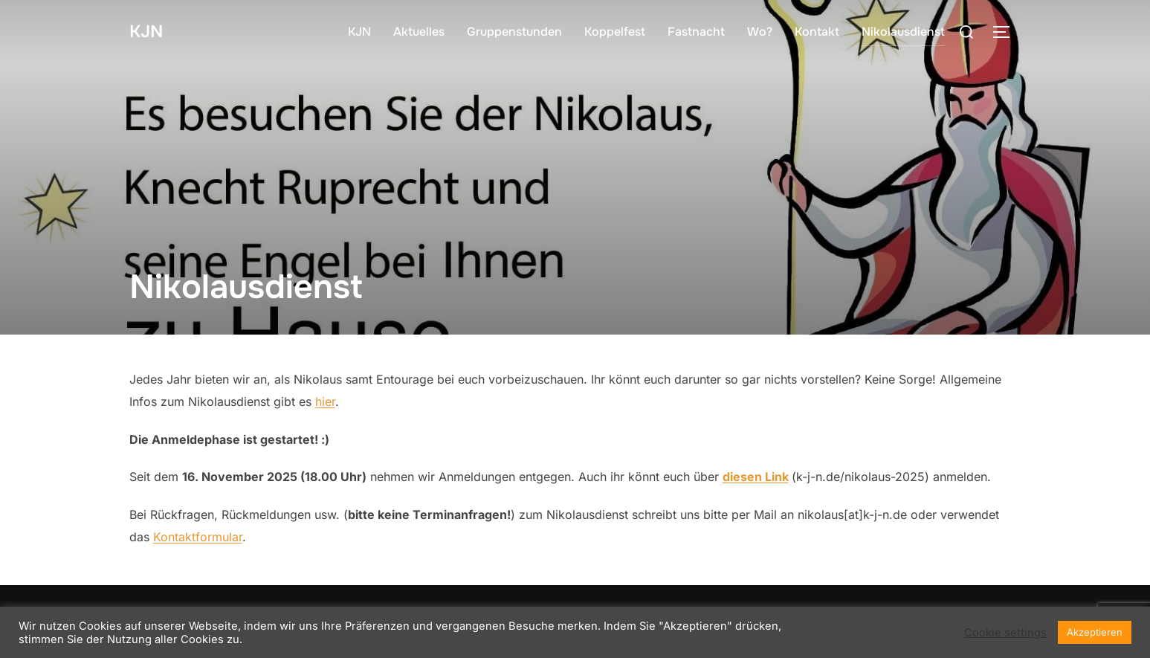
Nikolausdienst (903, 31)
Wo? (759, 31)
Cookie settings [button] (1005, 632)
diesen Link (756, 476)
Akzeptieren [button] (1094, 632)
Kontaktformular (197, 536)
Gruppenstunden (514, 31)
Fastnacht (696, 31)
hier (325, 401)
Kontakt (817, 31)
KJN (148, 31)
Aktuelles (419, 31)
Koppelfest (614, 31)
